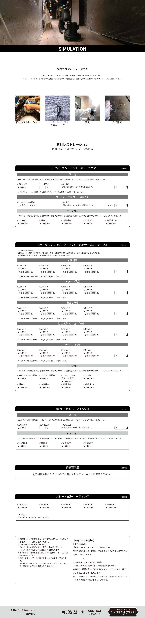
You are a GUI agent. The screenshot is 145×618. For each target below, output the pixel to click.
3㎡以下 (44, 265)
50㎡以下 (23, 504)
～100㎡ (45, 504)
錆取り (44, 220)
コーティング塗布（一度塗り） (69, 377)
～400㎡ (111, 504)
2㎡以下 (22, 265)
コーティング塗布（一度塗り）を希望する (28, 204)
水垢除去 (67, 220)
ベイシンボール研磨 (28, 375)
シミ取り (23, 220)
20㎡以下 (23, 183)
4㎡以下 (66, 265)
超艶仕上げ (112, 220)
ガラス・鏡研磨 (48, 375)
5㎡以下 (88, 265)
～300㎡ (89, 504)
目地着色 (89, 220)
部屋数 (21, 271)
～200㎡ (66, 504)
